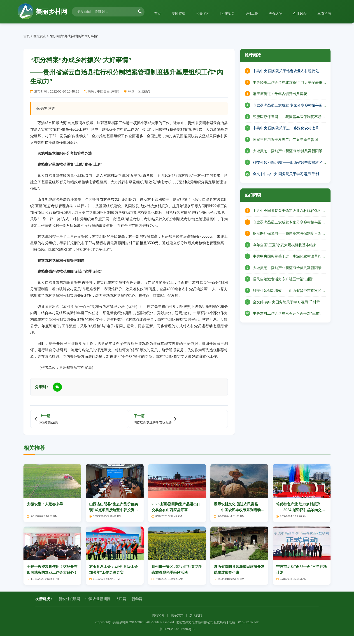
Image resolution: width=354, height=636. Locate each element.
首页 (147, 13)
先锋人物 (272, 13)
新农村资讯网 (69, 599)
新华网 (137, 599)
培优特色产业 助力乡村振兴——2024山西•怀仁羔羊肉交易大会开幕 (300, 510)
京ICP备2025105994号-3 (177, 629)
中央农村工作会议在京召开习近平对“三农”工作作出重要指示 (288, 313)
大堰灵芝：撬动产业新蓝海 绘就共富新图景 (287, 151)
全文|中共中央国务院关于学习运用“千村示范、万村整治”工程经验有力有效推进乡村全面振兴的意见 (288, 302)
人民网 (121, 599)
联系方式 (177, 615)
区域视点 (220, 13)
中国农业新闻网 (98, 599)
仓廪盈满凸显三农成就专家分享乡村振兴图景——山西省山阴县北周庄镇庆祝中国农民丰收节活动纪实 (289, 222)
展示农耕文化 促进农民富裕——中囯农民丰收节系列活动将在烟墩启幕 (239, 510)
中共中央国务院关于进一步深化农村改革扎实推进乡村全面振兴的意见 (289, 256)
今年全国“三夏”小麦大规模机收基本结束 (285, 245)
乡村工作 (246, 13)
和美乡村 (195, 13)
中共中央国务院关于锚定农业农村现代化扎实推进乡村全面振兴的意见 (289, 211)
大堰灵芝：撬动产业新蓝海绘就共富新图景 (287, 268)
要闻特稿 (169, 13)
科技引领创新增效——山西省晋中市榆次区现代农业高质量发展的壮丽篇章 (289, 291)
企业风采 (298, 13)
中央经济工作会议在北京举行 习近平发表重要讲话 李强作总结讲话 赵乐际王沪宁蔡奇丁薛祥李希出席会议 (289, 83)
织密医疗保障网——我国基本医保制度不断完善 (289, 117)
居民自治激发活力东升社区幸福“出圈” (283, 279)
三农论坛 (323, 13)
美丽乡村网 (42, 11)
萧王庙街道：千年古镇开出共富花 (280, 94)
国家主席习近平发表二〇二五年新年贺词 (285, 140)
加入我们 (195, 615)
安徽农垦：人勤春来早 (45, 504)
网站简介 (158, 615)
